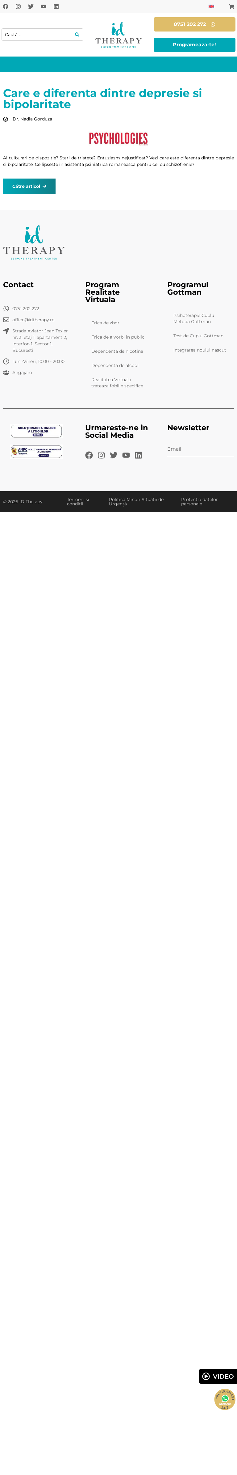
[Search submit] (77, 34)
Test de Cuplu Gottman (198, 336)
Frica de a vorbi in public (117, 337)
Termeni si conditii (78, 502)
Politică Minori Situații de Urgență (136, 502)
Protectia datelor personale (199, 502)
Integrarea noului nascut (199, 350)
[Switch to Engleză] (211, 6)
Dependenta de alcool (115, 365)
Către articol (29, 186)
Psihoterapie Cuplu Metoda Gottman (193, 318)
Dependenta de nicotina (117, 351)
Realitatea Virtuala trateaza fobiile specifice (117, 383)
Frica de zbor (105, 323)
